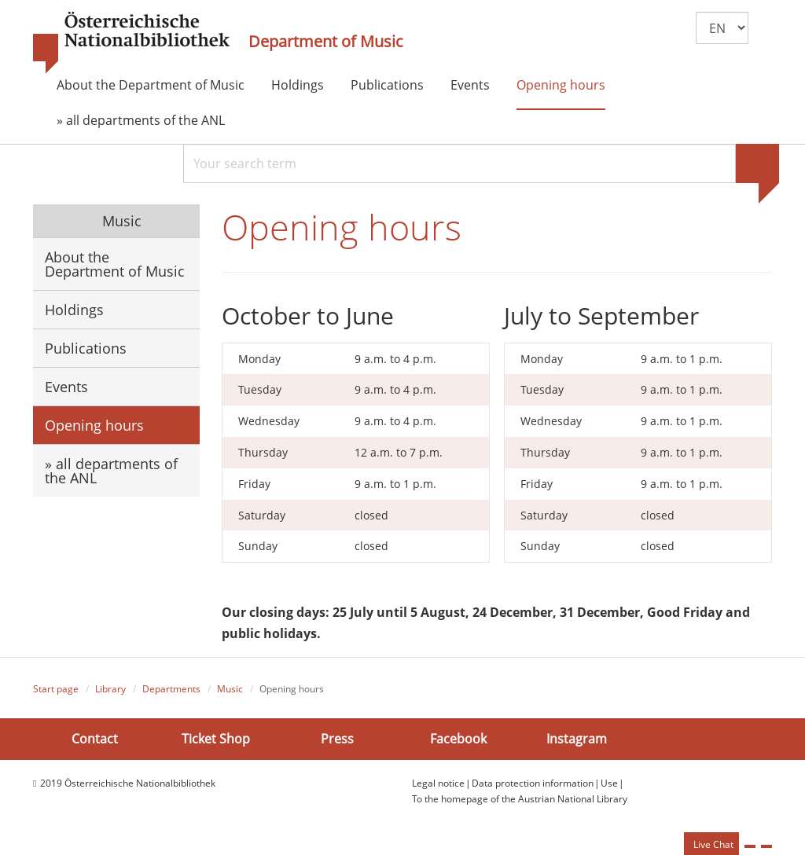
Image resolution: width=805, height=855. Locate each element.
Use (609, 783)
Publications (387, 85)
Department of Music (325, 41)
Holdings (297, 85)
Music (120, 220)
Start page (56, 688)
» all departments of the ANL (141, 120)
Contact (95, 738)
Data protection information (533, 783)
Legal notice (438, 783)
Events (470, 85)
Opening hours (560, 85)
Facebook (458, 738)
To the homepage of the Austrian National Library (519, 798)
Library (110, 688)
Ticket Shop (216, 738)
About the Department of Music (150, 85)
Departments (171, 688)
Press (337, 738)
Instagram (576, 738)
